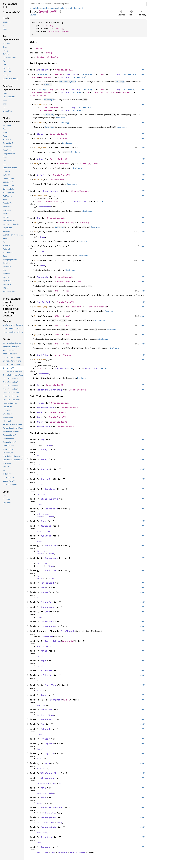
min (36, 246)
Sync (39, 417)
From (43, 587)
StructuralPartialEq (49, 389)
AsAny (43, 449)
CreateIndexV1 (64, 69)
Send (39, 412)
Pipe (43, 660)
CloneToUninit (49, 498)
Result (82, 163)
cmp (36, 222)
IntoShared (67, 631)
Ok (72, 368)
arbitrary (39, 122)
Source (33, 15)
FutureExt (46, 602)
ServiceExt (47, 719)
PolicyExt (46, 675)
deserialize (40, 195)
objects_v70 (62, 8)
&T (72, 640)
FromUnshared (47, 636)
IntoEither (47, 621)
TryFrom (49, 743)
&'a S (66, 699)
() (89, 163)
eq (35, 281)
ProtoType (51, 685)
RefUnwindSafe (45, 407)
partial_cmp (40, 306)
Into (47, 611)
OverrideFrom (53, 640)
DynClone (45, 535)
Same (43, 695)
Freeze (40, 402)
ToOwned (45, 729)
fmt (36, 163)
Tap (42, 724)
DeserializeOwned (51, 807)
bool (80, 281)
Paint (43, 650)
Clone (39, 133)
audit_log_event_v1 (77, 8)
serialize (39, 359)
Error (95, 163)
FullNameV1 (63, 31)
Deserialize (50, 191)
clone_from (40, 147)
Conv (43, 521)
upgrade (52, 8)
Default (41, 175)
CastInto (50, 489)
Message (45, 847)
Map (52, 89)
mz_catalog (35, 8)
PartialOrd (43, 302)
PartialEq (42, 277)
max (36, 231)
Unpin (39, 421)
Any (42, 439)
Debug (39, 159)
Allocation (47, 777)
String (49, 25)
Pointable (46, 670)
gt (35, 334)
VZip (47, 763)
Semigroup (56, 699)
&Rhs (57, 291)
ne (35, 291)
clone (37, 138)
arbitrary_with (42, 104)
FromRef (45, 592)
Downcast (45, 525)
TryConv (45, 738)
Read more (60, 117)
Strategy (41, 89)
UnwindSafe (43, 426)
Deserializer (80, 201)
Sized (42, 237)
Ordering (84, 222)
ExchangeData (48, 817)
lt (35, 316)
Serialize (42, 355)
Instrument (47, 607)
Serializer (61, 368)
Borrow (44, 469)
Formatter (62, 163)
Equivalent (51, 545)
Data (43, 787)
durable (44, 8)
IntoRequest (47, 626)
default (38, 179)
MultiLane (41, 769)
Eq (37, 385)
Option (52, 31)
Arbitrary (42, 69)
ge (35, 344)
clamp (37, 260)
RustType (40, 690)
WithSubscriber (49, 773)
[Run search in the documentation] (88, 4)
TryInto (49, 753)
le (35, 325)
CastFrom (40, 494)
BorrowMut (46, 479)
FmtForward (47, 582)
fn (87, 92)
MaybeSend (46, 837)
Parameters (42, 74)
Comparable (51, 508)
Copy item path (60, 11)
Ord (38, 217)
